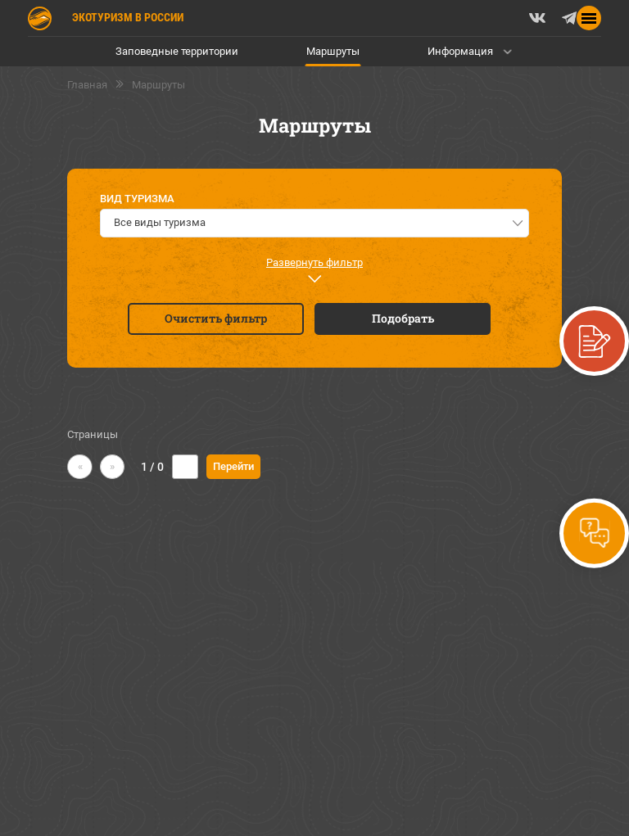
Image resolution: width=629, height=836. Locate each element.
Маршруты (333, 51)
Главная (87, 85)
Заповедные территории (176, 51)
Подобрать (403, 318)
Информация (460, 51)
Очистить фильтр (216, 318)
